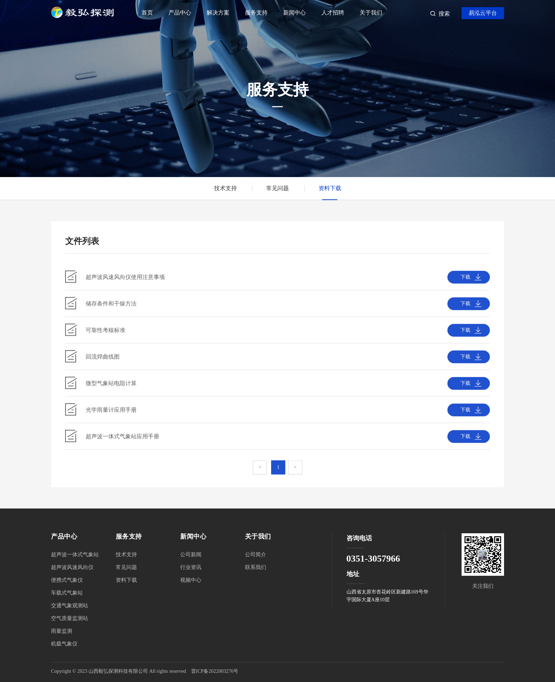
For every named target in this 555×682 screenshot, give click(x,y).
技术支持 (225, 188)
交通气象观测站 (69, 605)
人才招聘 (332, 13)
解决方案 (218, 13)
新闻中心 (294, 13)
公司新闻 (190, 554)
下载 (465, 280)
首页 (147, 13)
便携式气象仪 (67, 580)
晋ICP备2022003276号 (215, 671)
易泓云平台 (483, 13)
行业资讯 (190, 567)
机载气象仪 (64, 644)
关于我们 (371, 13)
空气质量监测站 (69, 618)
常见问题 (277, 188)
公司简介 (255, 554)
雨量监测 (61, 631)
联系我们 (255, 567)
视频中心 (190, 580)
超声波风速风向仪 (72, 567)
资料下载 (330, 188)
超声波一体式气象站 (75, 554)
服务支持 (256, 13)
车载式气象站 (67, 593)
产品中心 (179, 13)
